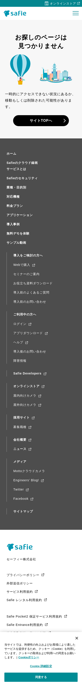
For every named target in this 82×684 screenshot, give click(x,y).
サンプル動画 (16, 242)
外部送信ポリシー (20, 583)
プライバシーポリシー (23, 575)
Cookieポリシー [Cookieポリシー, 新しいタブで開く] (28, 657)
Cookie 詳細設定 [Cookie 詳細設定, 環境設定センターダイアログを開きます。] (41, 666)
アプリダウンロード (28, 333)
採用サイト (21, 417)
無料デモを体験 (18, 233)
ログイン (19, 324)
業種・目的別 (16, 187)
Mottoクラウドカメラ (29, 471)
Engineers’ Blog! (26, 480)
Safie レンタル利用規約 (24, 600)
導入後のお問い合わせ (29, 351)
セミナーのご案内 (26, 274)
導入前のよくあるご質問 (31, 292)
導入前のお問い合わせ (29, 301)
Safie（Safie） (21, 547)
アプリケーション (20, 215)
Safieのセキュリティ (22, 178)
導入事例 (13, 224)
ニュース (19, 449)
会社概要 (19, 439)
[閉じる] (77, 638)
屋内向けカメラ (24, 395)
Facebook (20, 498)
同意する (41, 677)
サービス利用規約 (20, 591)
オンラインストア (63, 3)
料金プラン (15, 206)
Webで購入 (21, 265)
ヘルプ (18, 342)
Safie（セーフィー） (16, 13)
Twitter (18, 489)
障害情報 (19, 360)
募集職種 (19, 427)
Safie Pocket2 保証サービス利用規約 (34, 616)
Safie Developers (27, 373)
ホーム (11, 153)
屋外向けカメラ (24, 404)
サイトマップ (23, 511)
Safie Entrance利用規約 (25, 625)
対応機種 (13, 196)
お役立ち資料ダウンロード (33, 283)
